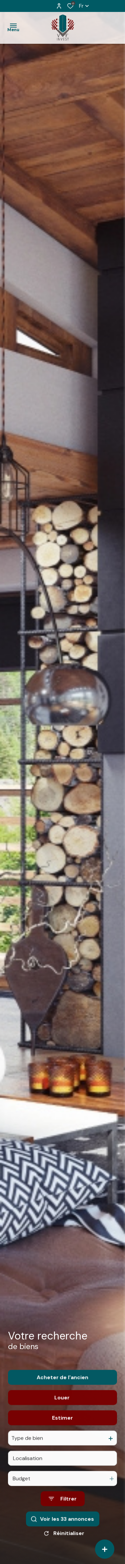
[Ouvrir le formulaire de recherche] (63, 1511)
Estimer (62, 1430)
